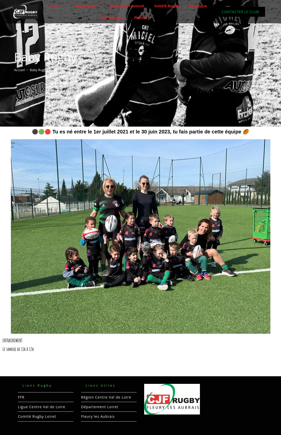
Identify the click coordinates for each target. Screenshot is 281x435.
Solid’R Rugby (167, 5)
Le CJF (55, 6)
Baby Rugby (39, 70)
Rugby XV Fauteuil (127, 5)
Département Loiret (99, 406)
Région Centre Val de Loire (106, 397)
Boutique (198, 5)
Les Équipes (86, 6)
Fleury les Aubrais (98, 416)
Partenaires (113, 17)
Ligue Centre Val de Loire (41, 406)
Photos (143, 17)
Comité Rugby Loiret (37, 416)
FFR (21, 397)
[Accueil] (19, 70)
